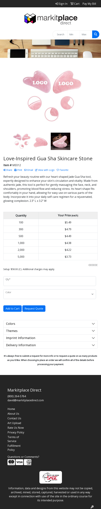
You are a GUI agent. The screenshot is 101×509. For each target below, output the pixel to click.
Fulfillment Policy (14, 448)
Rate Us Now (16, 428)
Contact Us (14, 418)
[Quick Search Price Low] (73, 34)
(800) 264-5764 (17, 396)
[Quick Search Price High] (86, 34)
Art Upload (14, 423)
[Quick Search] (60, 34)
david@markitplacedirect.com (26, 400)
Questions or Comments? (23, 457)
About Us (13, 413)
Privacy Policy (16, 432)
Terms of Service (13, 439)
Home (11, 409)
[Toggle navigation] (5, 34)
